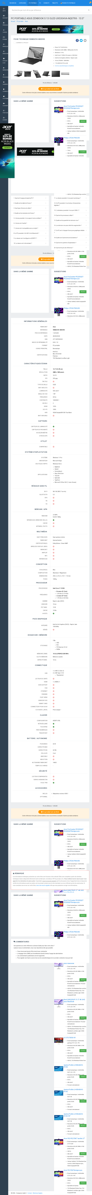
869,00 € (83, 1125)
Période (5, 24)
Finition (5, 111)
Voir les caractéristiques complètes (64, 65)
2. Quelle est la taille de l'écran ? (23, 203)
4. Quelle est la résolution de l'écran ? (24, 213)
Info (4, 10)
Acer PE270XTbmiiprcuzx (73, 1170)
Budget (5, 17)
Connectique (5, 90)
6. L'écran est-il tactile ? (20, 223)
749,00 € (83, 1076)
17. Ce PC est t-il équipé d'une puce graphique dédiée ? (69, 231)
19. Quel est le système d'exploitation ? (65, 242)
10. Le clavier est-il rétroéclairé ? (23, 243)
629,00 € (83, 1101)
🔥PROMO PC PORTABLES (67, 3)
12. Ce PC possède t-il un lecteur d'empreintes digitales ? (67, 204)
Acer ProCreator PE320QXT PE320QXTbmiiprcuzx (73, 107)
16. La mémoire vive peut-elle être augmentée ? (68, 225)
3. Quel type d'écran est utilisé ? (23, 208)
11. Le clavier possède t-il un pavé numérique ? (67, 198)
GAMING (5, 83)
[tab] (4, 9)
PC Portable (33, 3)
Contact (30, 1193)
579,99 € (83, 256)
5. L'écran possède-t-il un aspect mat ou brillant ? (28, 218)
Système (5, 97)
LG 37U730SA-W (69, 1038)
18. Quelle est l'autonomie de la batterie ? (66, 237)
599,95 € (83, 1018)
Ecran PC (46, 3)
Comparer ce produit (22, 42)
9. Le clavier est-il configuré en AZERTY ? (25, 238)
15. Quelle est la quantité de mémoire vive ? (66, 220)
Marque (5, 45)
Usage (5, 31)
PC (40, 3)
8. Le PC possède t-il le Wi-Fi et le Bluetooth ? (26, 233)
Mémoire (5, 69)
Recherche (13, 3)
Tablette (55, 3)
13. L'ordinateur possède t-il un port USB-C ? (66, 210)
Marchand (5, 52)
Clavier (5, 104)
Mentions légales (37, 1193)
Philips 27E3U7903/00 (72, 138)
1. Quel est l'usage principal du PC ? (24, 198)
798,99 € (83, 1183)
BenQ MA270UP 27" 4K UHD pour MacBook (74, 891)
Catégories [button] (22, 3)
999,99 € (83, 121)
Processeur (5, 76)
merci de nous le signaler (43, 885)
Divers (5, 119)
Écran (5, 38)
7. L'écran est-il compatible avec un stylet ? (26, 228)
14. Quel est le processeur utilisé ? (63, 215)
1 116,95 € (82, 151)
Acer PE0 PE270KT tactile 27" (74, 1138)
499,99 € (83, 979)
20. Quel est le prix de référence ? (63, 247)
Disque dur (5, 61)
